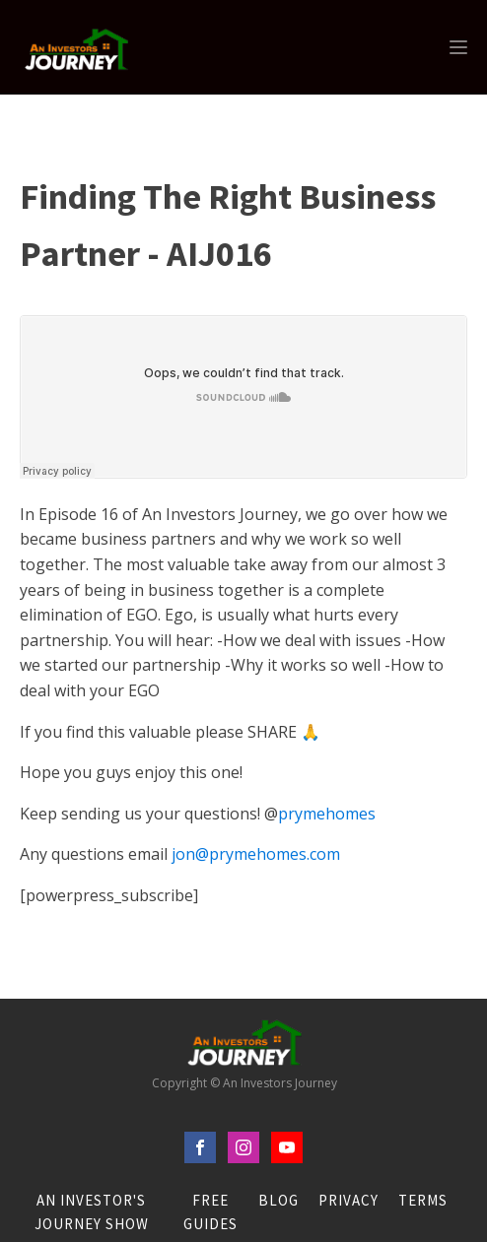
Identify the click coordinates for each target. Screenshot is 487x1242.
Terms (423, 1200)
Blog (278, 1200)
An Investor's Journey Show (92, 1212)
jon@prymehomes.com (256, 854)
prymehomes (327, 813)
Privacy (348, 1200)
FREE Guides (210, 1212)
